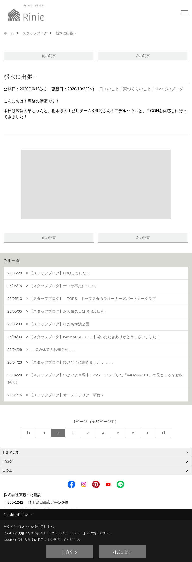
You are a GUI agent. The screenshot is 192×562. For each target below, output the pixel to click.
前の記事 (49, 56)
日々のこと (109, 89)
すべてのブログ (169, 89)
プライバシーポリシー (67, 533)
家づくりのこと (137, 89)
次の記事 (143, 56)
